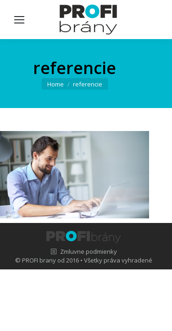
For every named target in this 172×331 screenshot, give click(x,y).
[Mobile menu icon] (19, 19)
